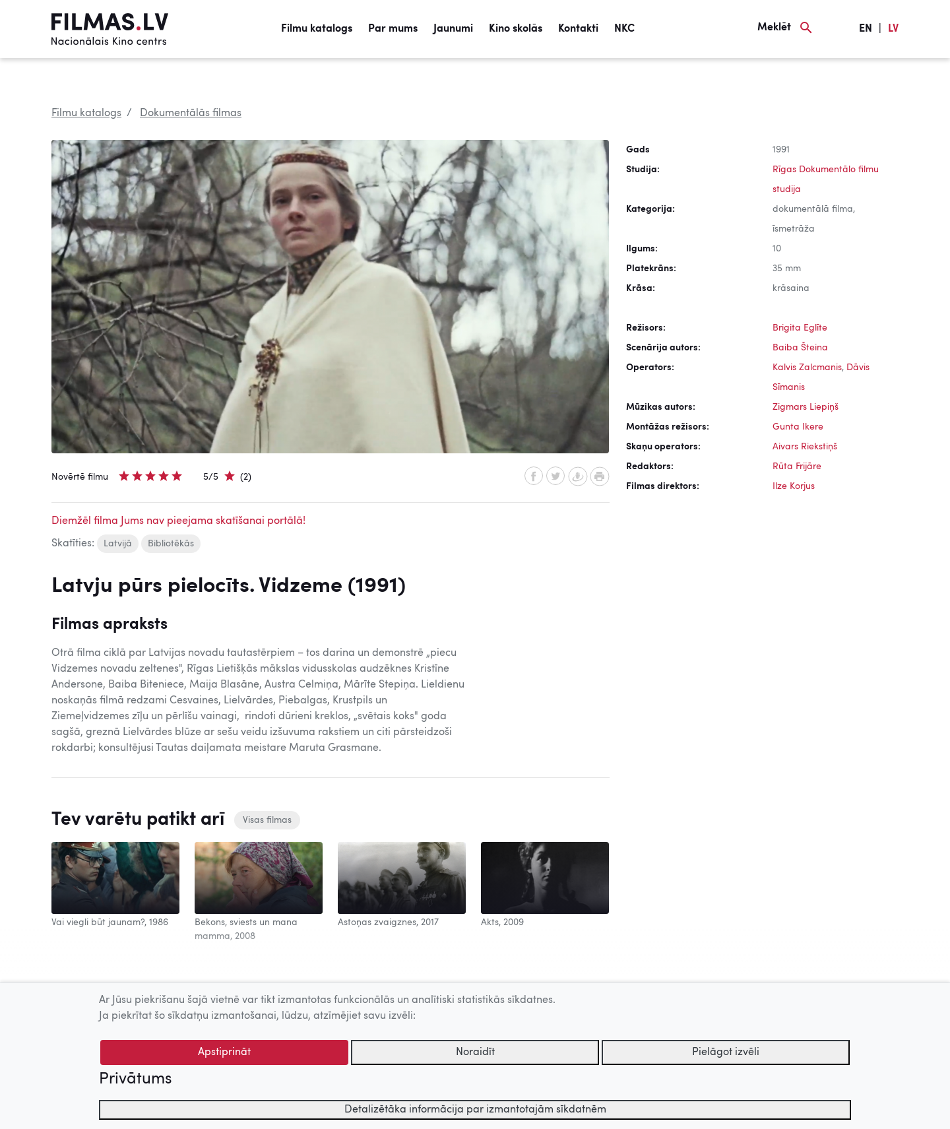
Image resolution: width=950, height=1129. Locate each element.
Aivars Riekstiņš (805, 446)
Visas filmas (267, 820)
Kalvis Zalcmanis (807, 367)
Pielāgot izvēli (725, 1052)
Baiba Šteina (800, 347)
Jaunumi (453, 29)
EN (865, 29)
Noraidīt (475, 1052)
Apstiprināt (224, 1052)
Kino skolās (515, 29)
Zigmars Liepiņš (806, 407)
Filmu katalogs (316, 29)
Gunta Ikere (798, 427)
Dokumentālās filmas (190, 113)
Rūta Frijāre (797, 466)
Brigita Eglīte (800, 328)
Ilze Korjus (794, 486)
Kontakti (578, 29)
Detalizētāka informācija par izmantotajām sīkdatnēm (475, 1110)
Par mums (393, 29)
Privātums (135, 1079)
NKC (624, 29)
